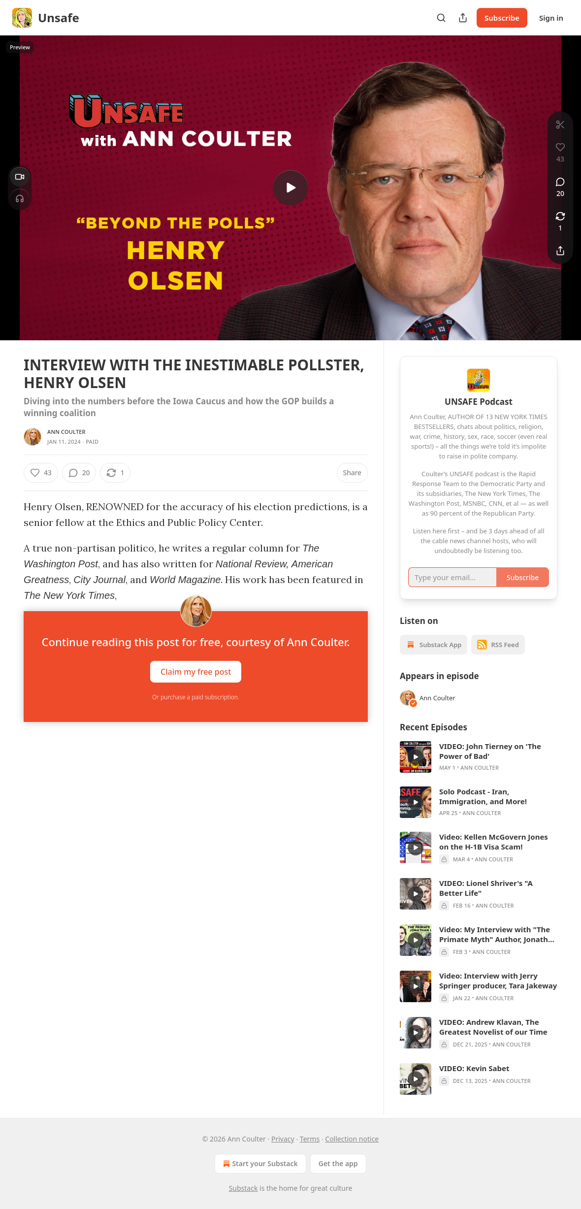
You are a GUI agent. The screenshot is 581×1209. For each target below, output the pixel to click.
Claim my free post (196, 671)
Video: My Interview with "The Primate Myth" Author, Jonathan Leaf (498, 934)
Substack (243, 1188)
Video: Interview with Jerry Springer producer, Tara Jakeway (498, 980)
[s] (290, 187)
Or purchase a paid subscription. (195, 697)
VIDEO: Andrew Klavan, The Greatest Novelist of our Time (493, 1027)
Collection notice (352, 1139)
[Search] (441, 18)
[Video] (20, 177)
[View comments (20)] (560, 187)
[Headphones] (20, 198)
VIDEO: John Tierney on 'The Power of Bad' (490, 751)
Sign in (551, 18)
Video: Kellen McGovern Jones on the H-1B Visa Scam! (493, 841)
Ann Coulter (66, 431)
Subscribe (501, 18)
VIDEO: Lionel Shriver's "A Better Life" (486, 888)
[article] (478, 757)
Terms (310, 1139)
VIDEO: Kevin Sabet (474, 1068)
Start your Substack (259, 1163)
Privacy (282, 1139)
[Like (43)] (41, 473)
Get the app (338, 1163)
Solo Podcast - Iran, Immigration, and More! (483, 796)
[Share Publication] (463, 18)
